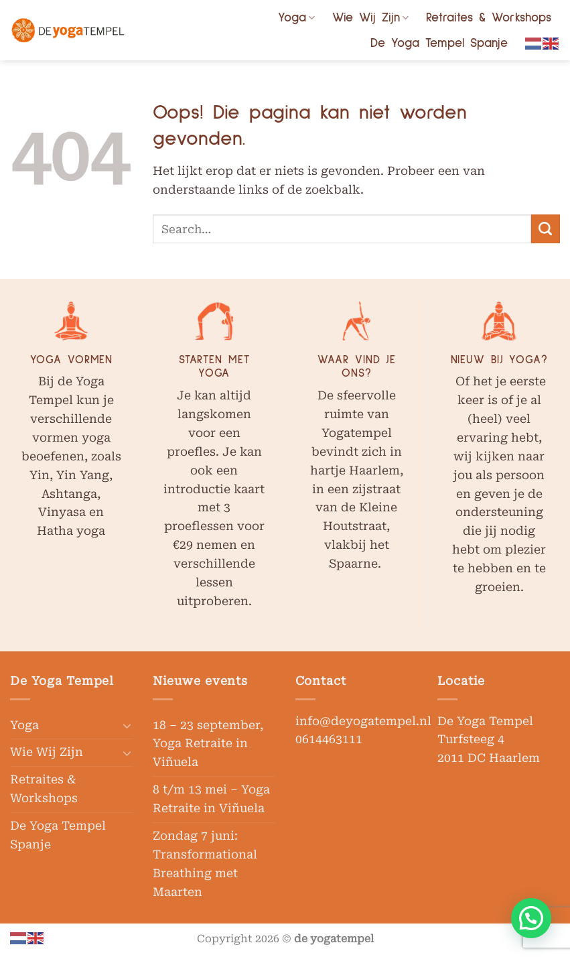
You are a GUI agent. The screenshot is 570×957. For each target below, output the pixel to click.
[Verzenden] (545, 228)
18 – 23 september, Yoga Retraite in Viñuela (208, 743)
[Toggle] (127, 725)
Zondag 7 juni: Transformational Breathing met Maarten (205, 864)
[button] (531, 918)
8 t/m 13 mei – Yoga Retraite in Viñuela (211, 799)
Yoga (296, 18)
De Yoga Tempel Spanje (439, 43)
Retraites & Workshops (488, 17)
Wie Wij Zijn (370, 18)
